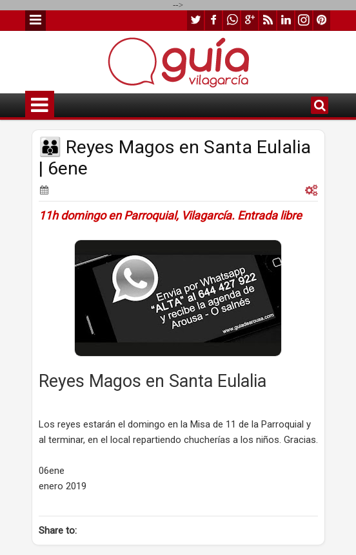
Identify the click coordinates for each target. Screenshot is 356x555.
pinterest (321, 20)
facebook (213, 20)
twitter (195, 20)
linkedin (285, 20)
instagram (303, 20)
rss (267, 20)
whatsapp (231, 20)
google (249, 20)
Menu (35, 20)
